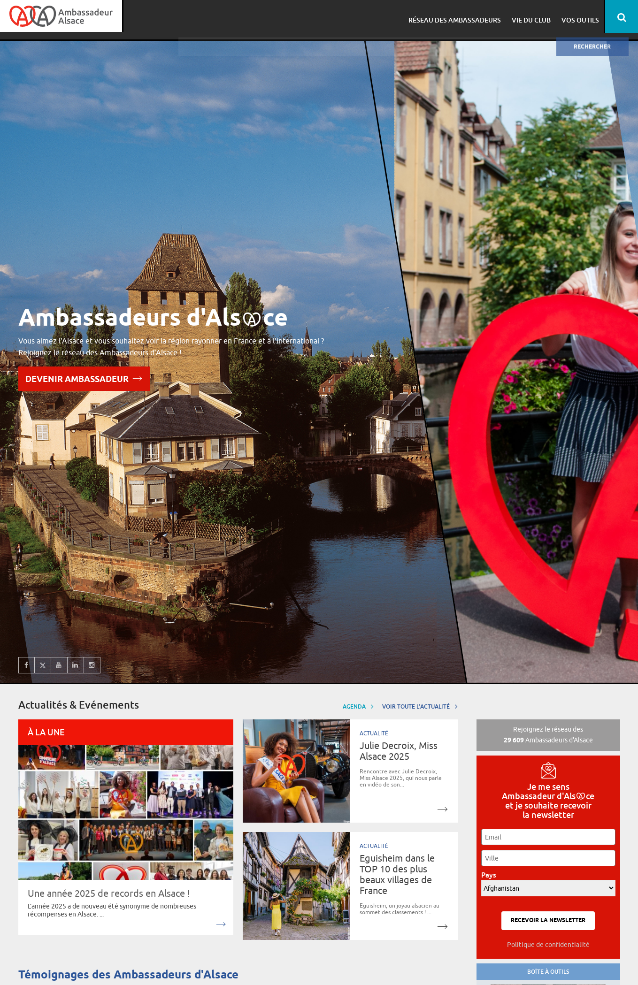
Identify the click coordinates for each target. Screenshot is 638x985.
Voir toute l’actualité (420, 706)
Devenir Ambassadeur (84, 378)
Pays (491, 875)
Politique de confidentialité (548, 944)
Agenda (358, 706)
